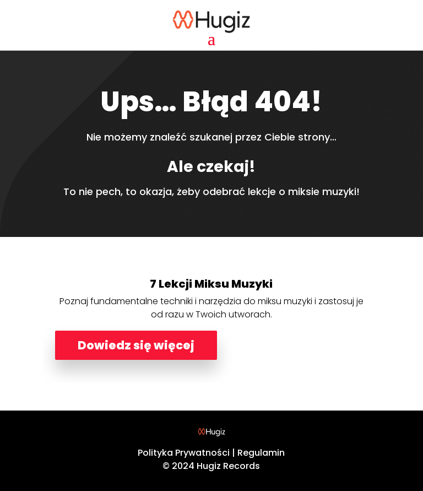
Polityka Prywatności (184, 452)
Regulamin (261, 452)
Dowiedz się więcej (136, 345)
